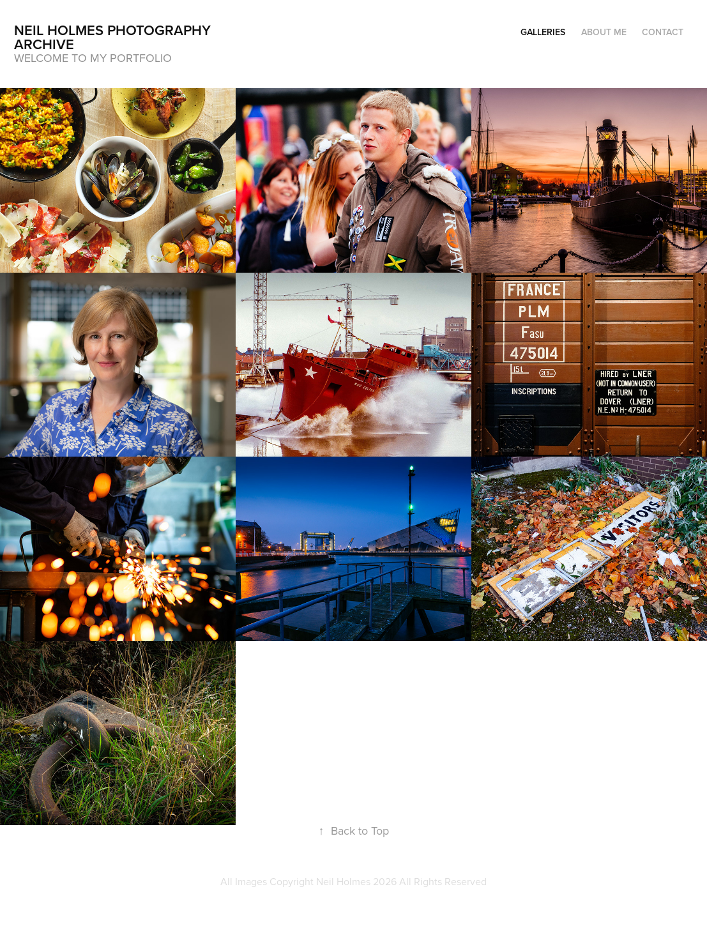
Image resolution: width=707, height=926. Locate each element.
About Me (604, 32)
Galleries (543, 32)
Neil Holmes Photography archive (114, 37)
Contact (662, 32)
